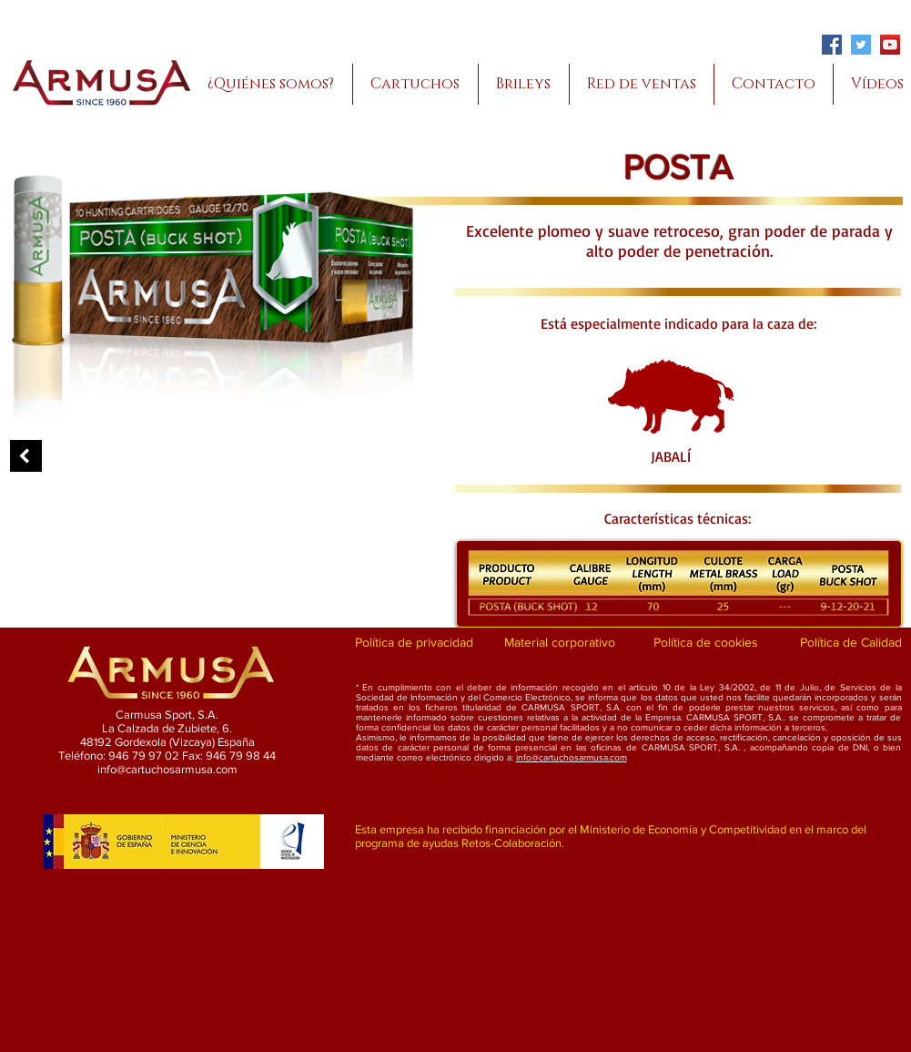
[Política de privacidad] (414, 643)
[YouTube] (890, 45)
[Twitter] (861, 45)
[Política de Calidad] (851, 643)
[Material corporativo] (560, 643)
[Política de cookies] (705, 643)
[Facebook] (832, 45)
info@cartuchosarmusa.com (571, 757)
